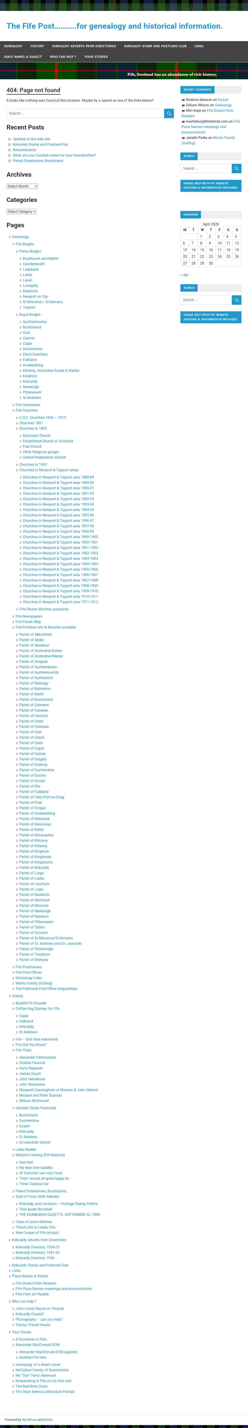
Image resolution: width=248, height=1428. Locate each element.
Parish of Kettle (31, 832)
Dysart (24, 1129)
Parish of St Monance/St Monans (46, 941)
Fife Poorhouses (29, 970)
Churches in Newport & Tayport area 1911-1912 (60, 605)
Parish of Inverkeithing (37, 816)
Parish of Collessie (34, 729)
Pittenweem (32, 395)
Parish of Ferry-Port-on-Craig (41, 800)
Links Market (26, 1152)
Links (199, 49)
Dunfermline (33, 352)
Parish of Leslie (31, 881)
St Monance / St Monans (43, 305)
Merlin (48, 1422)
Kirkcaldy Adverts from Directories (84, 49)
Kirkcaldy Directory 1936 (35, 1261)
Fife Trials (23, 1053)
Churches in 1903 (33, 467)
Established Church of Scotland (48, 444)
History (37, 49)
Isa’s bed (26, 1165)
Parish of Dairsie (32, 757)
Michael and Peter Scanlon (40, 1098)
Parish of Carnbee (33, 713)
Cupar (27, 346)
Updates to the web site (31, 142)
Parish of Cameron (34, 708)
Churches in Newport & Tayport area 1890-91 (58, 491)
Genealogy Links (29, 981)
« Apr (184, 284)
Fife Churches (27, 413)
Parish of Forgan (32, 811)
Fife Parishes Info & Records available (46, 630)
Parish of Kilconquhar (36, 838)
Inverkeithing (33, 368)
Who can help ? (63, 60)
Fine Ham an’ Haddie (32, 1297)
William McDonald (34, 1104)
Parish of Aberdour (34, 648)
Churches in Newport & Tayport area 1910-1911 (60, 599)
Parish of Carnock (33, 719)
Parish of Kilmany (33, 843)
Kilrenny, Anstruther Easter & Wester (51, 373)
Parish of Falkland (33, 795)
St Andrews (32, 401)
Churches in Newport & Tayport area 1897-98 (58, 529)
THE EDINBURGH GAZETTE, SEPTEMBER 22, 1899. (60, 1217)
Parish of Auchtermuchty (39, 675)
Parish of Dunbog (33, 767)
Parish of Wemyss (33, 963)
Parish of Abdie (31, 643)
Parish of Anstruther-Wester (41, 659)
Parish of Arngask (33, 664)
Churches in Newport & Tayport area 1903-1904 (60, 561)
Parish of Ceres (31, 724)
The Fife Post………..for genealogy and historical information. (123, 27)
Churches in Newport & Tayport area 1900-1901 (60, 545)
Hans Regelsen (31, 1071)
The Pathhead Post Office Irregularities (46, 992)
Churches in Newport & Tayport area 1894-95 (58, 513)
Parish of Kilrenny (33, 849)
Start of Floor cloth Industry (37, 1199)
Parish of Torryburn (34, 957)
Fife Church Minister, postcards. (44, 612)
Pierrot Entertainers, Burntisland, (41, 1194)
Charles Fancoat (32, 1066)
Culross (29, 341)
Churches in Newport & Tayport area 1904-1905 (60, 567)
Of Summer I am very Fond (40, 1176)
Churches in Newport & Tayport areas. (49, 473)
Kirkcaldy (30, 384)
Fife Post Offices (29, 975)
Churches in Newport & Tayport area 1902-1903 (60, 556)
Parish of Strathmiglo (36, 952)
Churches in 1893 (33, 431)
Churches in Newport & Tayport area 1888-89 (58, 480)
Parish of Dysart (32, 784)
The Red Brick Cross (31, 1389)
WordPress (29, 1422)
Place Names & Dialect (23, 60)
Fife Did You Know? (31, 1048)
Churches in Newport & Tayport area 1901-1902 (60, 551)
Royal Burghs (29, 317)
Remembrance (24, 153)
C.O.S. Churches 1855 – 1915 (42, 420)
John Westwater (32, 1087)
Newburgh (31, 390)
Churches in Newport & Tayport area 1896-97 (58, 523)
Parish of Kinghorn (34, 854)
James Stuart (30, 1076)
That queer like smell (35, 1212)
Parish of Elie (29, 789)
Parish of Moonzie (33, 908)
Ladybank (31, 272)
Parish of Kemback (34, 822)
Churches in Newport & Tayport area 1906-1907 (60, 578)
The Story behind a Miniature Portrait (45, 1395)
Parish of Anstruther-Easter (40, 654)
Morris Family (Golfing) (34, 986)
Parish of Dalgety (33, 762)
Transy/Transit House (33, 1328)
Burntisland (32, 330)
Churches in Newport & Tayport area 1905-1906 (60, 572)
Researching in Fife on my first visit (43, 1384)
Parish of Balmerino (35, 691)
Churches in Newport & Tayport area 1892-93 (58, 502)
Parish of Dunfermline (36, 773)
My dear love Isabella (36, 1170)
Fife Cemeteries (28, 408)
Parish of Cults (31, 746)
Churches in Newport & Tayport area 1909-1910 (60, 594)
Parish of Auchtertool (36, 681)
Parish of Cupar (31, 751)
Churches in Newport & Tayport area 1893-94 (58, 507)
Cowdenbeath (34, 267)
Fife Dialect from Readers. (36, 1286)
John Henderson (32, 1082)
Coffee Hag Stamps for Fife (37, 1011)
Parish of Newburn (34, 919)
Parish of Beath (31, 697)
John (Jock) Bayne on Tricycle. (40, 1311)
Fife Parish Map (28, 625)
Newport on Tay (35, 299)
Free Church (32, 449)
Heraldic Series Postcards (36, 1111)
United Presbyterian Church (44, 460)
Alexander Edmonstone (37, 1060)
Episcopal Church (37, 438)
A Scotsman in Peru (31, 1342)
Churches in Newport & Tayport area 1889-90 (58, 485)
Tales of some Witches (34, 1225)
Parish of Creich (32, 740)
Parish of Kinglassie (35, 860)
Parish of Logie (31, 892)
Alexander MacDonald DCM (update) (48, 1355)
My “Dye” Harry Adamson (36, 1378)
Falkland (30, 363)
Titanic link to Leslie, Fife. (36, 1230)
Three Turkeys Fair (34, 1187)
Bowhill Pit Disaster (31, 1006)
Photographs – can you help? (39, 1322)
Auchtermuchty (35, 325)
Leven (27, 283)
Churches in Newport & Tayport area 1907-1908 (60, 583)
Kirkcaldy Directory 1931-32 (37, 1255)
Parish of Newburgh (35, 914)
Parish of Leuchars (34, 887)
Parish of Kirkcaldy (34, 870)
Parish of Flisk (30, 805)
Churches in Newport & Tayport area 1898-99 (58, 534)
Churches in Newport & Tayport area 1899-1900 (60, 540)
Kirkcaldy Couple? (30, 1317)
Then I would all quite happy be (44, 1181)
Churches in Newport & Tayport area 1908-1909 (60, 588)
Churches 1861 (31, 426)
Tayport (29, 310)
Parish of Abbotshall (35, 637)
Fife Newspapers (29, 619)
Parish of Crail (30, 735)
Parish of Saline (32, 930)
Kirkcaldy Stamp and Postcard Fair (40, 147)
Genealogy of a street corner (38, 1367)
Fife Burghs (25, 247)
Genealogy (13, 49)
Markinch (30, 294)
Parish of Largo (31, 876)
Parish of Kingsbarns (36, 865)
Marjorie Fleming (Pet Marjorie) (40, 1158)
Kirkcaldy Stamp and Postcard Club (155, 49)
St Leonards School (34, 1145)
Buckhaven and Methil (40, 261)
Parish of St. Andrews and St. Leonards (50, 946)
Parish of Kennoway (35, 827)
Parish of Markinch (34, 898)
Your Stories (96, 60)
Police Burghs (30, 254)
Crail (26, 335)
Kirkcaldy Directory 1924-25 (37, 1250)
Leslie (27, 278)
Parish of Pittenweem (36, 925)
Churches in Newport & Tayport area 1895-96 (58, 518)
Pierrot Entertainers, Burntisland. (38, 164)
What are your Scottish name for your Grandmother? (54, 158)
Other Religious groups (41, 455)
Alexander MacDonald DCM (38, 1348)
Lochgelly (30, 288)
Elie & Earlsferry (35, 357)
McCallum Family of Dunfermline (42, 1373)
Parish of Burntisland (36, 702)
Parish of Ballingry (34, 686)
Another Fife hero (33, 1360)
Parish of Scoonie (33, 935)
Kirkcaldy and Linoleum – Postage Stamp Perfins (58, 1207)
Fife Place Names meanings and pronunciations (54, 1292)
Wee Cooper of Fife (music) (37, 1235)
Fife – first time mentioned (37, 1042)
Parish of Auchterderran (38, 670)
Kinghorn (30, 379)
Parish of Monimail (34, 903)
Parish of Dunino (32, 778)
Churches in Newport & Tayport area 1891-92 (58, 496)
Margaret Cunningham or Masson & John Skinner (58, 1093)
